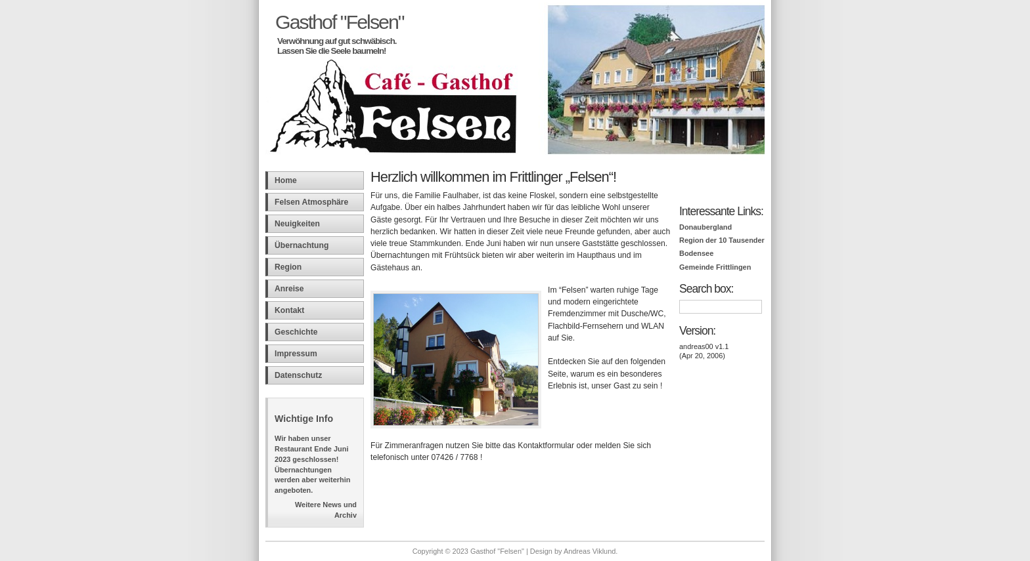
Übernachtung (301, 245)
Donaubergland (705, 227)
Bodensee (696, 253)
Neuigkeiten (297, 223)
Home (286, 180)
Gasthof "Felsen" (339, 21)
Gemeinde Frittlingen (715, 267)
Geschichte (296, 332)
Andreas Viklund (590, 551)
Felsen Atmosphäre (311, 202)
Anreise (289, 288)
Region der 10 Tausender (722, 240)
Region (288, 267)
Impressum (296, 353)
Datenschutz (298, 375)
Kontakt (289, 310)
